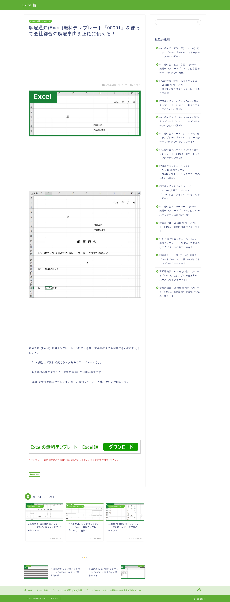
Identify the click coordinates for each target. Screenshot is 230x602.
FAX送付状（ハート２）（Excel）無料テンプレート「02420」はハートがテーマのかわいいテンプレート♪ (179, 137)
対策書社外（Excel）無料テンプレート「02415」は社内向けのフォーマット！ (179, 227)
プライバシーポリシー (36, 598)
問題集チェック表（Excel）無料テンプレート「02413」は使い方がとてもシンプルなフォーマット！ (179, 259)
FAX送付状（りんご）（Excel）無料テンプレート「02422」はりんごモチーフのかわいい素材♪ (179, 105)
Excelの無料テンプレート (40, 21)
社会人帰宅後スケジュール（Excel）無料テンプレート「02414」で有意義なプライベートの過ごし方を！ (179, 243)
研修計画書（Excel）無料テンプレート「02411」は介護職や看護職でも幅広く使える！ (179, 292)
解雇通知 (35, 474)
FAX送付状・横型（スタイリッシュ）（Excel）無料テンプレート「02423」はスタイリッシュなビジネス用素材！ (179, 87)
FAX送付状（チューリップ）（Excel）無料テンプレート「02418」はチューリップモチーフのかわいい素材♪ (179, 172)
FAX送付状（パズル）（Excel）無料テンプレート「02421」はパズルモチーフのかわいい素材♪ (179, 121)
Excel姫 (29, 5)
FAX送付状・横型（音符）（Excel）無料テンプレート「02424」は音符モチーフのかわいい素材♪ (179, 68)
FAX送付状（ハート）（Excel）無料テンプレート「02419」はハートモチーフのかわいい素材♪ (179, 154)
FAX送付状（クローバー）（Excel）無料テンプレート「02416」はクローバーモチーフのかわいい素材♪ (179, 210)
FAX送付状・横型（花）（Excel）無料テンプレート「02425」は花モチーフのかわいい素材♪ (179, 52)
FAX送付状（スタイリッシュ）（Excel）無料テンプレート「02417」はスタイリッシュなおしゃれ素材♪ (179, 192)
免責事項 (54, 598)
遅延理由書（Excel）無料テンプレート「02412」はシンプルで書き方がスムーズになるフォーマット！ (179, 275)
